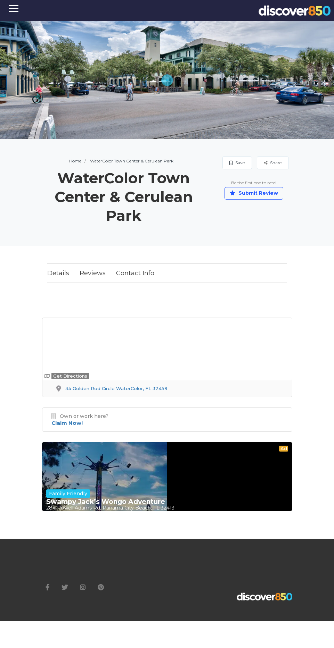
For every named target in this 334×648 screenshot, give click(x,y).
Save (237, 162)
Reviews (93, 273)
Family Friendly (68, 493)
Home (75, 160)
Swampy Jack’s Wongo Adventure (105, 502)
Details (58, 273)
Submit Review (254, 193)
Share (273, 162)
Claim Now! (67, 423)
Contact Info (135, 273)
